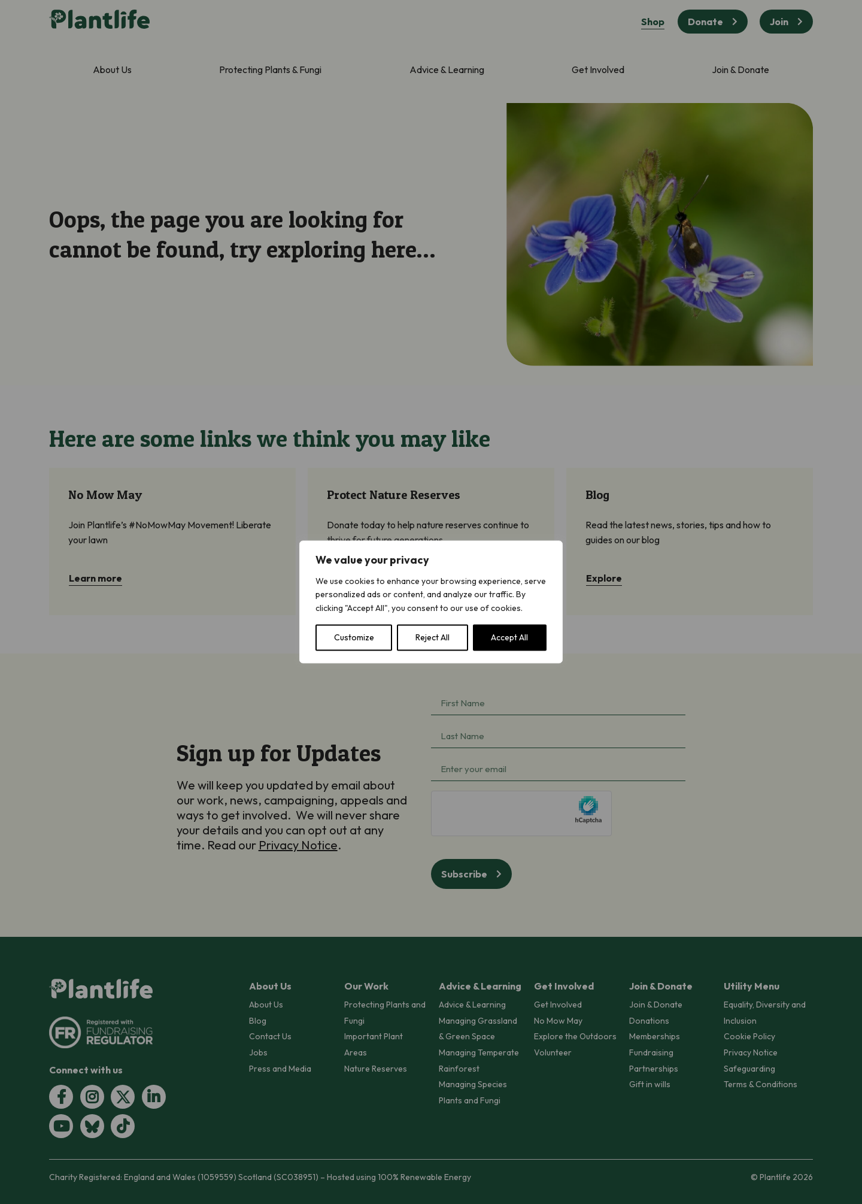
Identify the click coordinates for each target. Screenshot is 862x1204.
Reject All (432, 638)
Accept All (509, 638)
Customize (354, 638)
